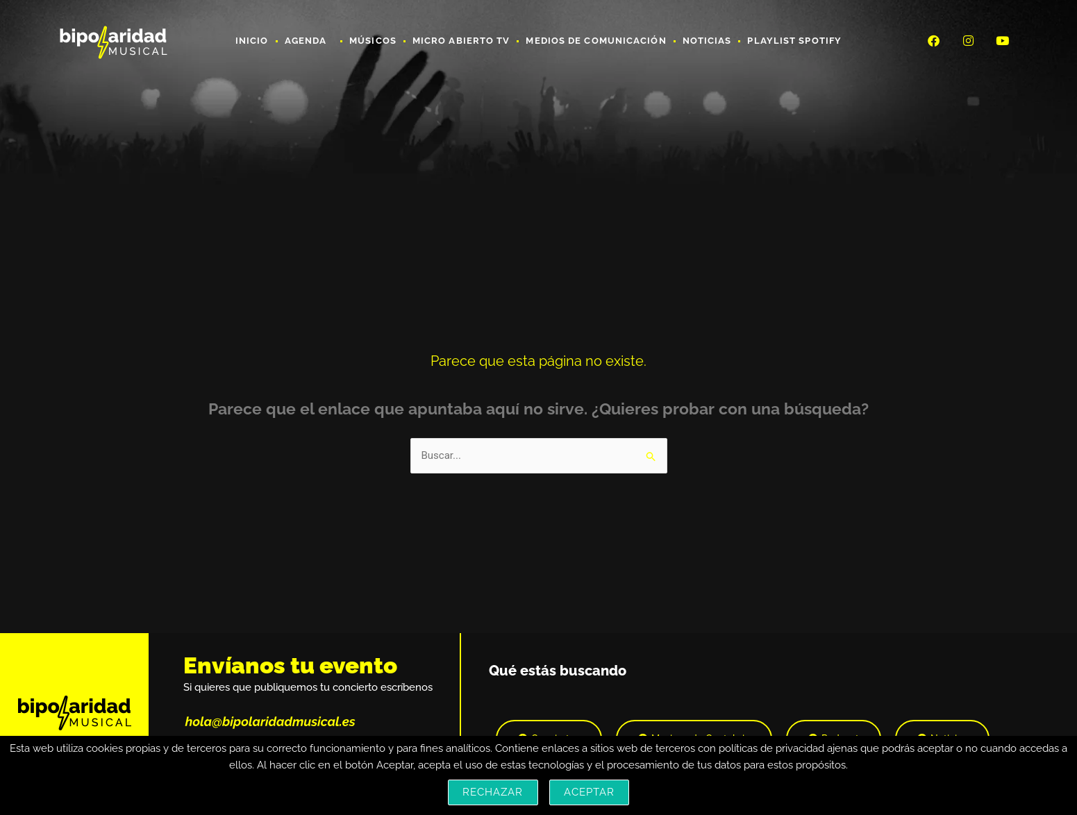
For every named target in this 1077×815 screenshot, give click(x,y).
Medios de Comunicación (596, 40)
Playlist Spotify (794, 40)
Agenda (309, 41)
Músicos (372, 40)
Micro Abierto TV (461, 40)
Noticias (707, 40)
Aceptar (589, 792)
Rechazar (493, 792)
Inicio (252, 40)
